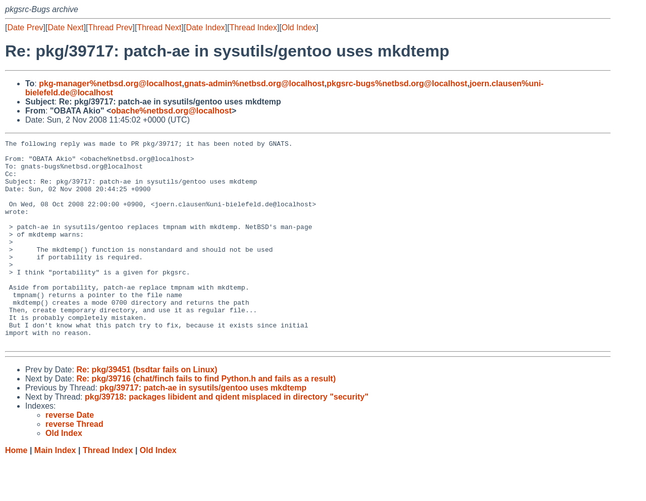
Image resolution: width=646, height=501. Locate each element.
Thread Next (159, 27)
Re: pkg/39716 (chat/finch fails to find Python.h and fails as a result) (206, 419)
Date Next (65, 27)
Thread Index (253, 27)
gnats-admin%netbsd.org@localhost (254, 83)
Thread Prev (110, 27)
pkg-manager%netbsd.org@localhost (110, 83)
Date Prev (25, 27)
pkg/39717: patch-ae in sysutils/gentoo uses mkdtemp (202, 428)
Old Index (299, 27)
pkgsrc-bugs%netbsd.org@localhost (397, 83)
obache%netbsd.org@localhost (171, 110)
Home (16, 491)
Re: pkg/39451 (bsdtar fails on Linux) (146, 410)
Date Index (205, 27)
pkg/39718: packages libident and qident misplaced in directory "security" (226, 437)
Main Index (55, 491)
